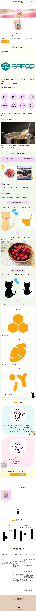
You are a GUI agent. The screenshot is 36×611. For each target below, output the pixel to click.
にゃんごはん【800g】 (4, 501)
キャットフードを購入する (17, 474)
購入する (4, 41)
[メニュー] (2, 2)
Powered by (18, 607)
